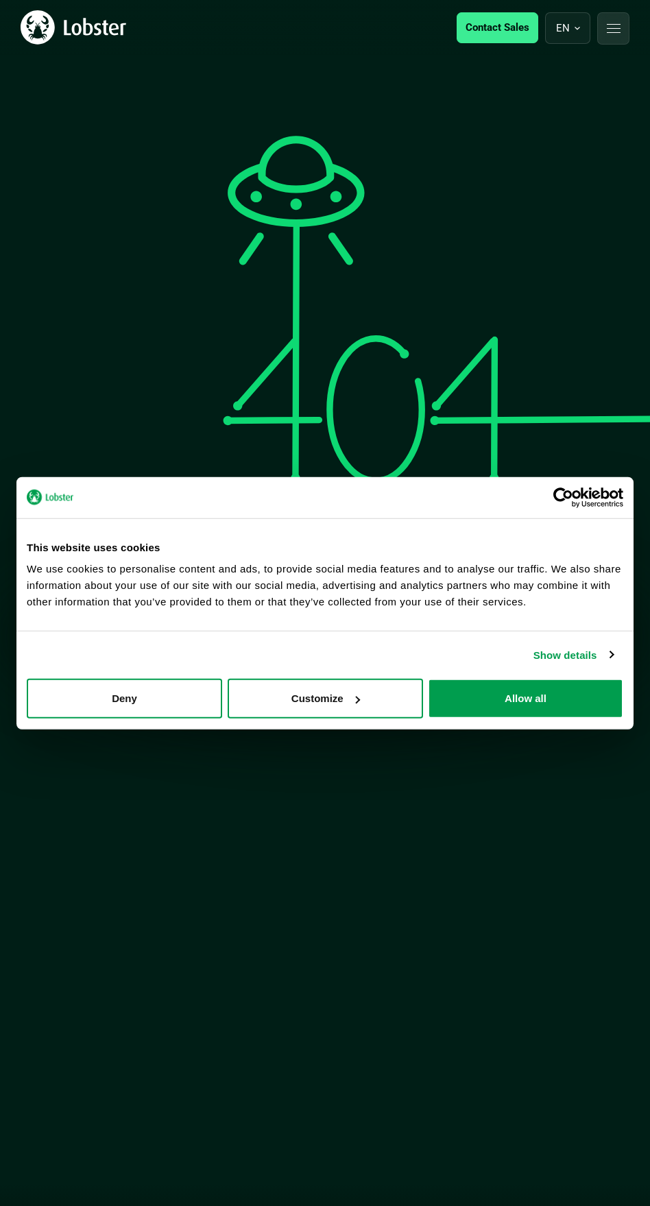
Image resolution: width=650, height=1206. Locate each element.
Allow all (525, 698)
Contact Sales (497, 27)
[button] (613, 28)
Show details (565, 654)
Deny (124, 698)
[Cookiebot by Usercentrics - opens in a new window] (563, 497)
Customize (325, 698)
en (563, 28)
